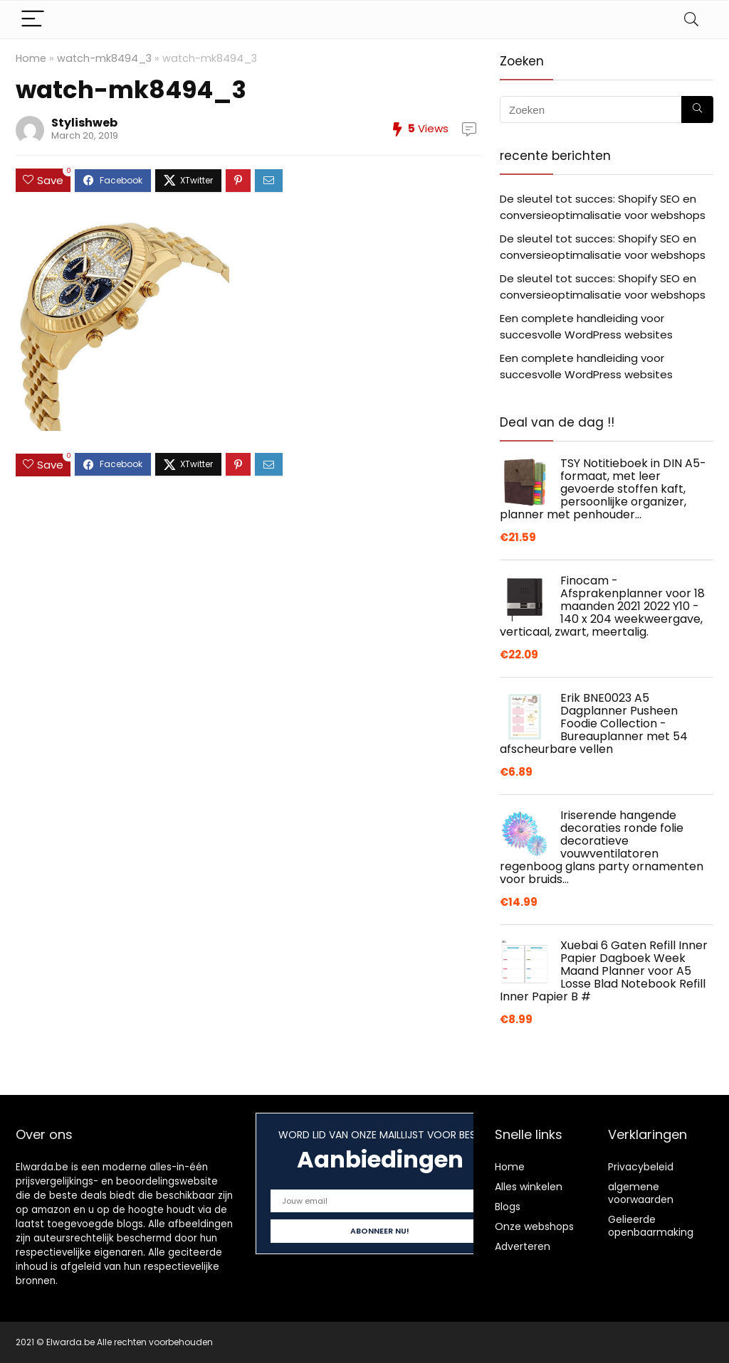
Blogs (507, 1206)
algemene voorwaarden (640, 1193)
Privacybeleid (640, 1167)
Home (31, 58)
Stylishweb (84, 122)
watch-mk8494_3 (104, 58)
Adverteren (522, 1246)
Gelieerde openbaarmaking (650, 1225)
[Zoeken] (697, 109)
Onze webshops (534, 1226)
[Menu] (33, 19)
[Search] (691, 19)
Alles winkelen (528, 1187)
